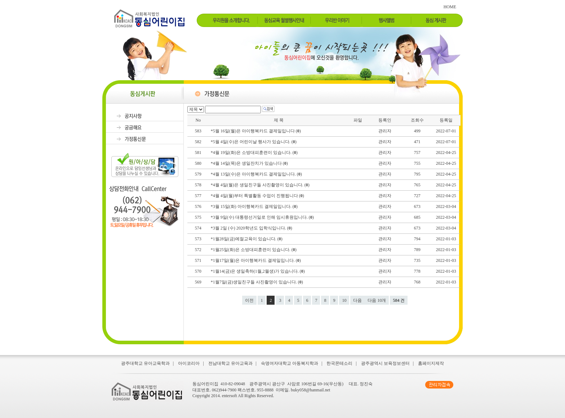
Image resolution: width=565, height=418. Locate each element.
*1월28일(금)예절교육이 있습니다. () (247, 238)
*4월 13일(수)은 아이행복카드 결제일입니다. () (257, 174)
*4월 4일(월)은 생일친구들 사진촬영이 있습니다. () (261, 184)
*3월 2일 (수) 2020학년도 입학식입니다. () (252, 228)
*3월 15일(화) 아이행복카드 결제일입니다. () (255, 206)
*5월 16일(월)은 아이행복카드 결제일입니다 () (256, 130)
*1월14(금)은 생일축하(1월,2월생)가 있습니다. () (258, 271)
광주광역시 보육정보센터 (385, 363)
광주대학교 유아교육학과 (145, 363)
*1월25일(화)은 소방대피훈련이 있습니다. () (254, 249)
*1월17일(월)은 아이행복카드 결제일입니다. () (256, 260)
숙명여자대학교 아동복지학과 (289, 363)
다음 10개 (377, 300)
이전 (249, 300)
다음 (357, 300)
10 (344, 300)
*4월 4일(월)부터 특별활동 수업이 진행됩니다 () (258, 195)
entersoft (229, 395)
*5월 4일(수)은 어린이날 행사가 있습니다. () (254, 141)
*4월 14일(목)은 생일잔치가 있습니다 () (250, 163)
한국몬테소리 (339, 363)
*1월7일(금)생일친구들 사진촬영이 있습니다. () (257, 282)
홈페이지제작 (431, 363)
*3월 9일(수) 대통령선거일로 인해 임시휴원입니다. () (263, 217)
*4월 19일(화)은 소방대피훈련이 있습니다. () (255, 152)
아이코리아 (189, 363)
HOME (450, 6)
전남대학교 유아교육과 (230, 363)
